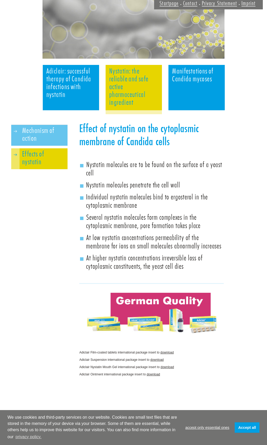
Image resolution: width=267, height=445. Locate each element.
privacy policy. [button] (28, 437)
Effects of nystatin (33, 158)
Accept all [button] (247, 427)
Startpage (169, 3)
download (167, 352)
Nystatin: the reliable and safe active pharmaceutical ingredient (129, 86)
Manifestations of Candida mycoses (193, 75)
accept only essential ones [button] (207, 427)
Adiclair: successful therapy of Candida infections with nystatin (68, 83)
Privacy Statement (219, 3)
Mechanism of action (38, 134)
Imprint (248, 3)
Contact (190, 3)
